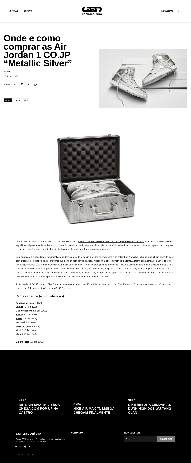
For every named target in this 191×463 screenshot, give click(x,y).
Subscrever (165, 439)
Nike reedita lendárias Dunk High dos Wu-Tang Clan (149, 408)
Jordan (17, 100)
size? (18, 330)
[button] (178, 11)
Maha (18, 334)
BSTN (19, 318)
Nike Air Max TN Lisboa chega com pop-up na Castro (39, 408)
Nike (26, 100)
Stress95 (20, 326)
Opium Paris (22, 342)
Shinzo (19, 307)
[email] (140, 439)
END (18, 322)
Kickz (19, 314)
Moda (7, 71)
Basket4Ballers (24, 310)
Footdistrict (22, 303)
